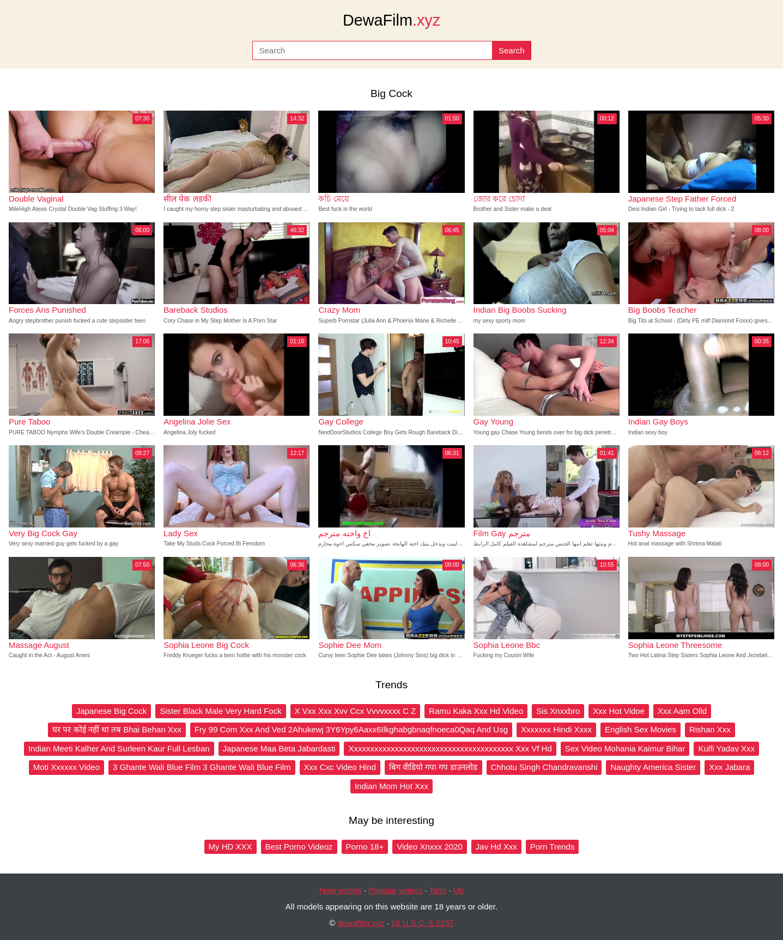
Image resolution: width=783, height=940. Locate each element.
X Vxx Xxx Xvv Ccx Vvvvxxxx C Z (355, 710)
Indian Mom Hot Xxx (391, 786)
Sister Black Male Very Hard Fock (220, 710)
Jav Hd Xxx (496, 846)
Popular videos (395, 890)
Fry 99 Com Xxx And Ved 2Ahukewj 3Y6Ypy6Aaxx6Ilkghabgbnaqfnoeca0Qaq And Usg (351, 729)
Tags (438, 890)
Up (458, 890)
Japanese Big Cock (111, 710)
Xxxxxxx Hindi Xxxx (556, 729)
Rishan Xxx (710, 729)
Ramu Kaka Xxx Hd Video (476, 710)
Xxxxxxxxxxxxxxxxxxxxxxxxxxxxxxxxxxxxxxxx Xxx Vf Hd (449, 748)
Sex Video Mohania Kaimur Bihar (625, 748)
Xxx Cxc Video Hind (340, 767)
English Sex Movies (640, 729)
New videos (340, 890)
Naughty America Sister (653, 767)
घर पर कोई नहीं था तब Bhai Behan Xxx (116, 729)
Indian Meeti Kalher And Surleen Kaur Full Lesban (119, 748)
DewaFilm (391, 20)
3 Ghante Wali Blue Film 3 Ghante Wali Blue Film (202, 767)
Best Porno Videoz (299, 846)
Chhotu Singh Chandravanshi (544, 767)
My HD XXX (230, 846)
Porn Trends (552, 846)
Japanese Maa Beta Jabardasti (279, 748)
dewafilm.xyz (360, 922)
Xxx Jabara (729, 767)
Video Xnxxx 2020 (430, 846)
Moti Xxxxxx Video (66, 767)
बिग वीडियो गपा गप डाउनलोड (433, 767)
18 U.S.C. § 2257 (422, 922)
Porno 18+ (365, 846)
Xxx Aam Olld (682, 710)
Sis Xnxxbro (558, 710)
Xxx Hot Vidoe (619, 710)
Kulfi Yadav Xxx (726, 748)
